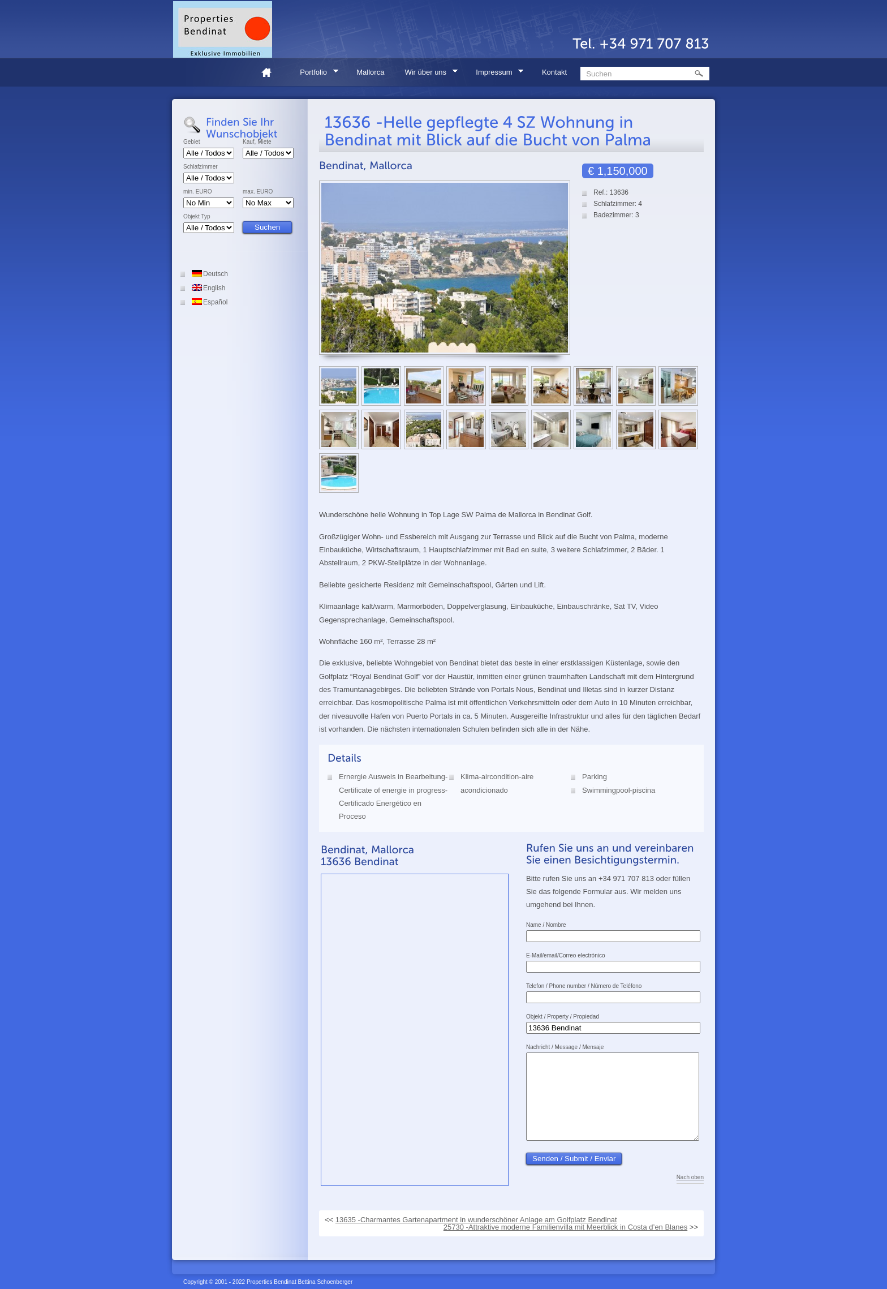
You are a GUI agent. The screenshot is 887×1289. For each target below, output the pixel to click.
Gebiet (191, 142)
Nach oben (690, 1194)
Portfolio (315, 74)
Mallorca (370, 72)
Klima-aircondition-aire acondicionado (496, 783)
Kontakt (554, 72)
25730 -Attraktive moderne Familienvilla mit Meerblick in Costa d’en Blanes (565, 1228)
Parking (594, 776)
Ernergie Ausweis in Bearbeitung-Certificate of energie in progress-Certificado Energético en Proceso (393, 796)
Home (271, 72)
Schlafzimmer (200, 167)
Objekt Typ (196, 217)
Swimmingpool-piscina (618, 790)
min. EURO (197, 192)
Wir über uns (427, 74)
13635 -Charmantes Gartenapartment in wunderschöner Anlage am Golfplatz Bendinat (476, 1221)
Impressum (495, 74)
